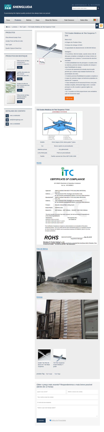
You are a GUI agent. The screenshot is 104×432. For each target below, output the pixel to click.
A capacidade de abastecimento (75, 48)
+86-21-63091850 (95, 5)
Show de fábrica (51, 20)
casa (8, 20)
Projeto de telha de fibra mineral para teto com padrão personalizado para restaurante (23, 85)
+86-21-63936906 (15, 124)
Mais (19, 67)
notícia (28, 20)
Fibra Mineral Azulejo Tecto (13, 37)
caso (37, 20)
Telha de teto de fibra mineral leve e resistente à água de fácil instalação (23, 62)
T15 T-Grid (49, 374)
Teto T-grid (23, 27)
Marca (67, 39)
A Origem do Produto (71, 42)
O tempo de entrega (71, 45)
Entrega (39, 297)
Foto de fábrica (42, 249)
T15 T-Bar (57, 374)
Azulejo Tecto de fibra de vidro (14, 41)
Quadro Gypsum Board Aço (13, 48)
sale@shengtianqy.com (80, 5)
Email (69, 98)
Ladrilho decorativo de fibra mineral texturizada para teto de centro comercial (24, 73)
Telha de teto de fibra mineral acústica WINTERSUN (23, 96)
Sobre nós (84, 20)
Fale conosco (69, 20)
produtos (18, 20)
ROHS (39, 163)
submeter (41, 420)
